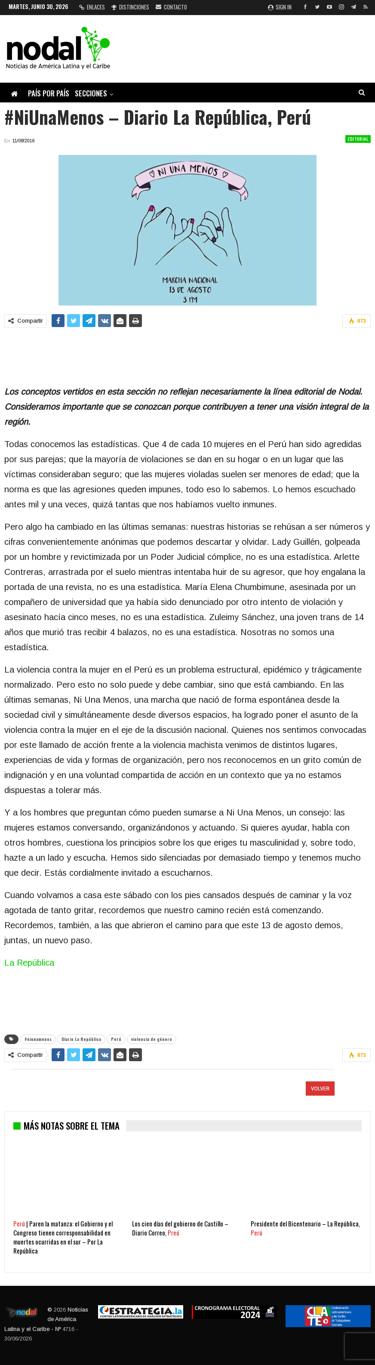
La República (29, 962)
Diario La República (81, 1039)
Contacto (171, 7)
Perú (116, 1039)
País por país (48, 93)
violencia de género (151, 1039)
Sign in (280, 7)
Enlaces (92, 7)
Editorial (358, 139)
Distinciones (130, 7)
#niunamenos (38, 1039)
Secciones (91, 93)
